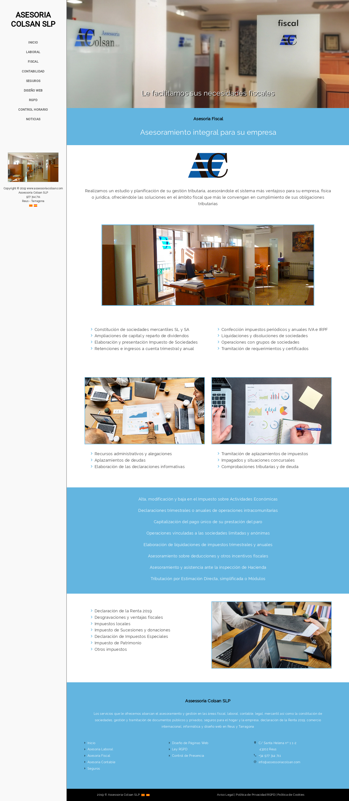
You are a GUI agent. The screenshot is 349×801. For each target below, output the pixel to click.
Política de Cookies (290, 794)
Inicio (91, 743)
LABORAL (33, 52)
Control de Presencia (188, 755)
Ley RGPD (179, 749)
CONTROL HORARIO (33, 109)
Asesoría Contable (101, 762)
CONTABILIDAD (33, 71)
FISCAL (33, 61)
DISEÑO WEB (33, 90)
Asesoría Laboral (100, 749)
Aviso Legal (225, 794)
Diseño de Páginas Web (190, 743)
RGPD (33, 100)
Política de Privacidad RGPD (255, 794)
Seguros (93, 768)
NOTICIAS (33, 119)
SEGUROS (33, 81)
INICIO (33, 42)
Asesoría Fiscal (98, 755)
